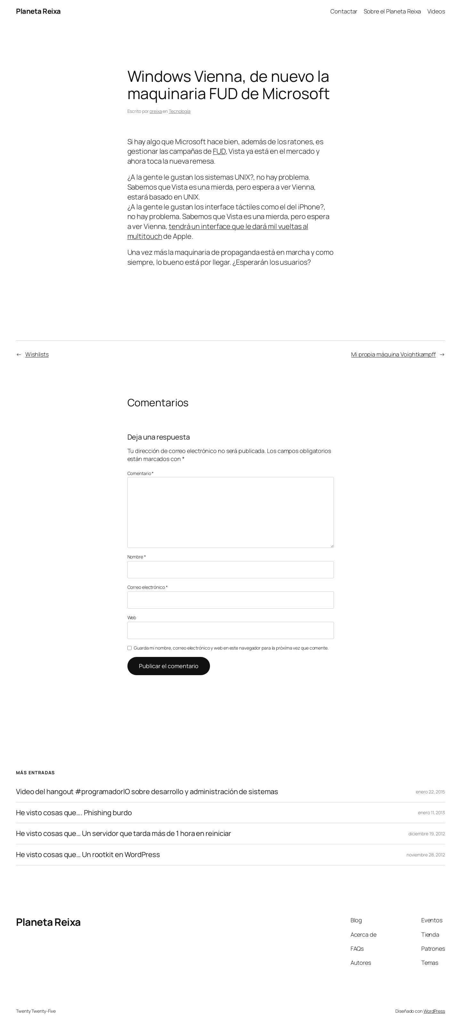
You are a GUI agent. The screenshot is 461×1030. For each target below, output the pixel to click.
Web (131, 617)
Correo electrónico (147, 587)
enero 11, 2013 (431, 812)
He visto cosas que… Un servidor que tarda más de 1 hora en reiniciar (123, 834)
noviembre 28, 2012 (426, 855)
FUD (219, 151)
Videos (436, 11)
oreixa (156, 111)
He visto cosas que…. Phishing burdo (74, 813)
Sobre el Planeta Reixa (392, 11)
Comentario (140, 473)
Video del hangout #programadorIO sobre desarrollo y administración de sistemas (147, 792)
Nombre (136, 557)
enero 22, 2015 (430, 792)
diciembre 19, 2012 (426, 834)
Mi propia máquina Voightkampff (393, 354)
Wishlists (37, 354)
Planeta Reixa (38, 11)
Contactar (343, 11)
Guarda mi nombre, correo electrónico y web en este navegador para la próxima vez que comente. (231, 648)
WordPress (434, 1011)
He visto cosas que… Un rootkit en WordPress (88, 855)
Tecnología (179, 111)
